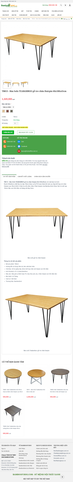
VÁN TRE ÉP (5, 15)
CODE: (4, 117)
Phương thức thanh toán (43, 456)
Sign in (3, 448)
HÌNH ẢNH (46, 15)
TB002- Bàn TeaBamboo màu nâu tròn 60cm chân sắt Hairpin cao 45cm (59, 392)
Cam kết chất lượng (25, 176)
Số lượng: (5, 123)
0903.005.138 (53, 5)
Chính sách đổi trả (41, 463)
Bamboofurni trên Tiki (25, 465)
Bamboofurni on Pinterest (26, 468)
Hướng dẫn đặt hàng (42, 451)
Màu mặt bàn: (6, 104)
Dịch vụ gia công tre (42, 468)
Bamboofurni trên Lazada (26, 460)
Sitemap (21, 458)
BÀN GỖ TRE (15, 11)
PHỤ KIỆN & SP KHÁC (57, 11)
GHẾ (22, 11)
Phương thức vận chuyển (43, 453)
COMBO (37, 11)
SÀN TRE (14, 15)
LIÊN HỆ (59, 15)
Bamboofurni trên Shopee (26, 463)
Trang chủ (3, 18)
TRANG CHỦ (5, 11)
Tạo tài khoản (5, 451)
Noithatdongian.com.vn (61, 451)
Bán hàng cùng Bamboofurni (23, 454)
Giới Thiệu (22, 448)
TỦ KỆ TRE (29, 11)
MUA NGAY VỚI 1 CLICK (26, 132)
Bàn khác (18, 18)
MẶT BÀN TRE (45, 11)
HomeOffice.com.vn (60, 456)
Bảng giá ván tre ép (42, 465)
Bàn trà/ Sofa (26, 18)
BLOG (53, 15)
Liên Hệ (21, 451)
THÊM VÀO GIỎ (8, 132)
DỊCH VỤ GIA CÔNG (35, 15)
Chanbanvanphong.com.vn (62, 453)
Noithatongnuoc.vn (60, 461)
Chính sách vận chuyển (42, 176)
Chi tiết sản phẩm (9, 176)
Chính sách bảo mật (42, 448)
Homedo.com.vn (59, 458)
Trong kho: (5, 120)
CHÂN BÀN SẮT (23, 15)
